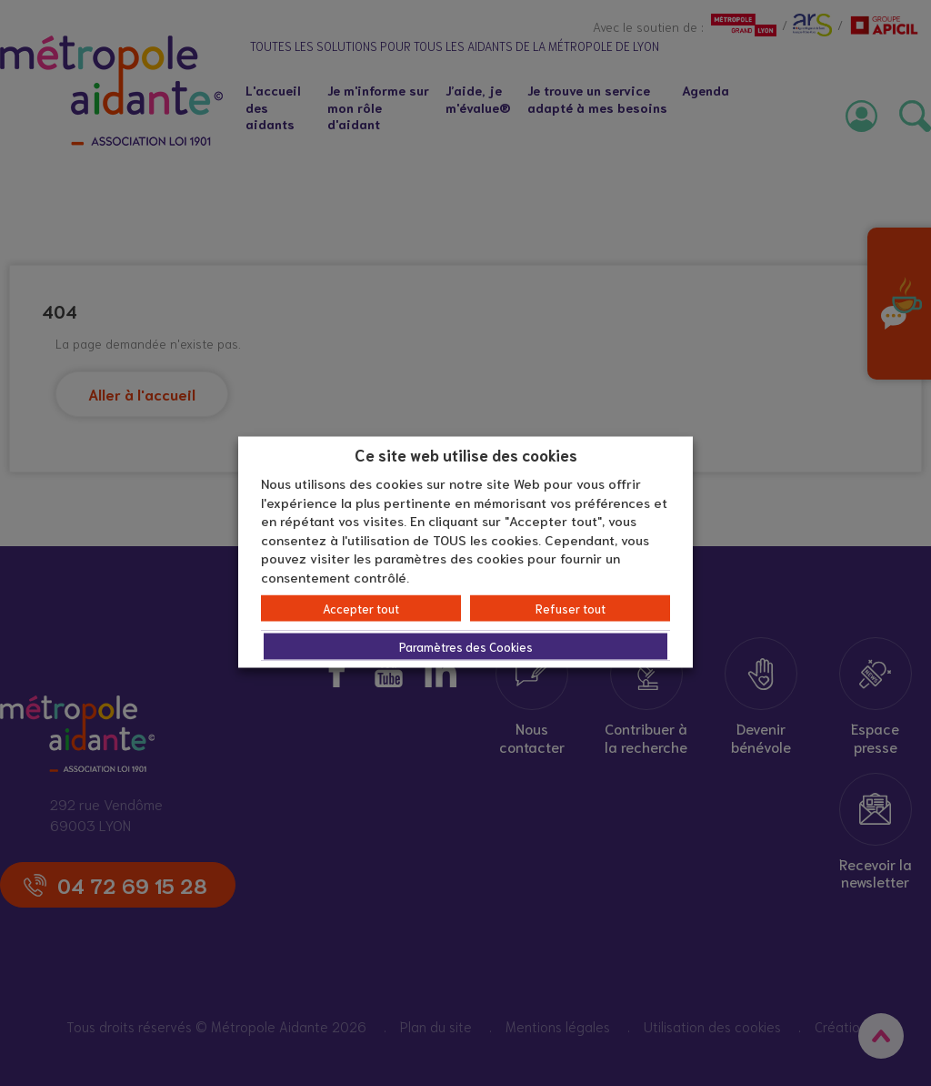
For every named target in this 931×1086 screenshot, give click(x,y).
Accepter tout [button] (361, 608)
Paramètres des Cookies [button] (466, 647)
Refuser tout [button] (571, 608)
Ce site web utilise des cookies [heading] (466, 453)
